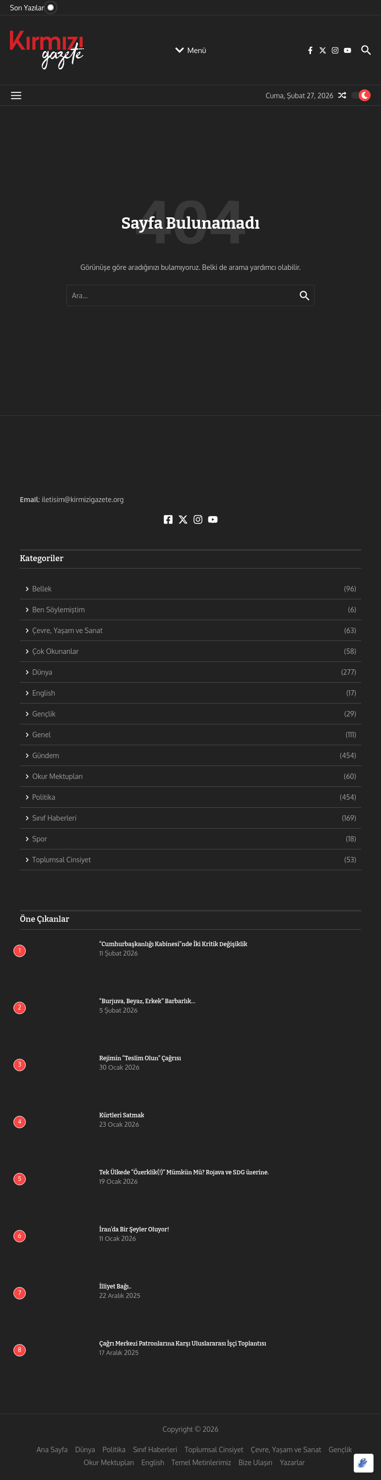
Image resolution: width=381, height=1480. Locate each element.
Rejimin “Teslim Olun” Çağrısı (140, 1058)
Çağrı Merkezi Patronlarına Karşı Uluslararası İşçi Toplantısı (182, 1343)
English (152, 1462)
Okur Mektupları (109, 1462)
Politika (114, 1449)
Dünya (85, 1449)
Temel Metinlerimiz (201, 1462)
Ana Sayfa (52, 1449)
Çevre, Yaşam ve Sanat (286, 1449)
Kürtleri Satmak (121, 1115)
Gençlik (340, 1449)
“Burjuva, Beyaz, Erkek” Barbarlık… (147, 1001)
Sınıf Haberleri (155, 1449)
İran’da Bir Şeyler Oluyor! (134, 1229)
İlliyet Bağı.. (115, 1286)
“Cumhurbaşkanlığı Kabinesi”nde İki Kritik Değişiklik (173, 944)
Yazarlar (292, 1462)
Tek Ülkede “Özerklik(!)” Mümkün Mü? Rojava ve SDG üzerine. (184, 1172)
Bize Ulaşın (255, 1462)
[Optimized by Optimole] (364, 1463)
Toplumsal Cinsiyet (214, 1449)
